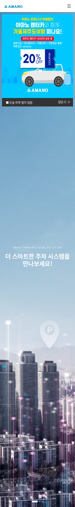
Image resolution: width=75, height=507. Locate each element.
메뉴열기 (69, 6)
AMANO (14, 6)
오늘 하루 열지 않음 (20, 102)
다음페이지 (64, 493)
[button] (35, 501)
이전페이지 (64, 483)
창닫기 (62, 102)
